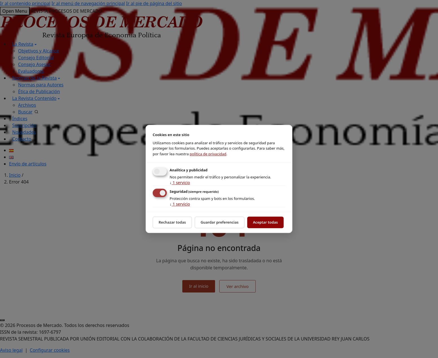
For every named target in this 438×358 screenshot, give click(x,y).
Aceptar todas (265, 222)
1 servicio (180, 182)
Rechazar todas (172, 222)
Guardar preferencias (220, 222)
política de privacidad (208, 153)
